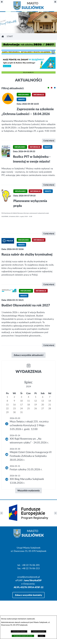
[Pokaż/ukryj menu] (55, 2)
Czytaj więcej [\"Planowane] (48, 233)
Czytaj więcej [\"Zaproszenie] (48, 140)
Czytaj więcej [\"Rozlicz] (48, 184)
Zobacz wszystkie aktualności (28, 355)
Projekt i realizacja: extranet (15, 615)
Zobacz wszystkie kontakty (28, 582)
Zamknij (41, 635)
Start (10, 37)
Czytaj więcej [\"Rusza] (48, 284)
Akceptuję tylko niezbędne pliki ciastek (23, 635)
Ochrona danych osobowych (19, 631)
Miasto (33, 6)
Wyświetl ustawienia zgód (38, 631)
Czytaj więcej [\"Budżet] (48, 345)
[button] (48, 87)
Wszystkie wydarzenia (28, 490)
